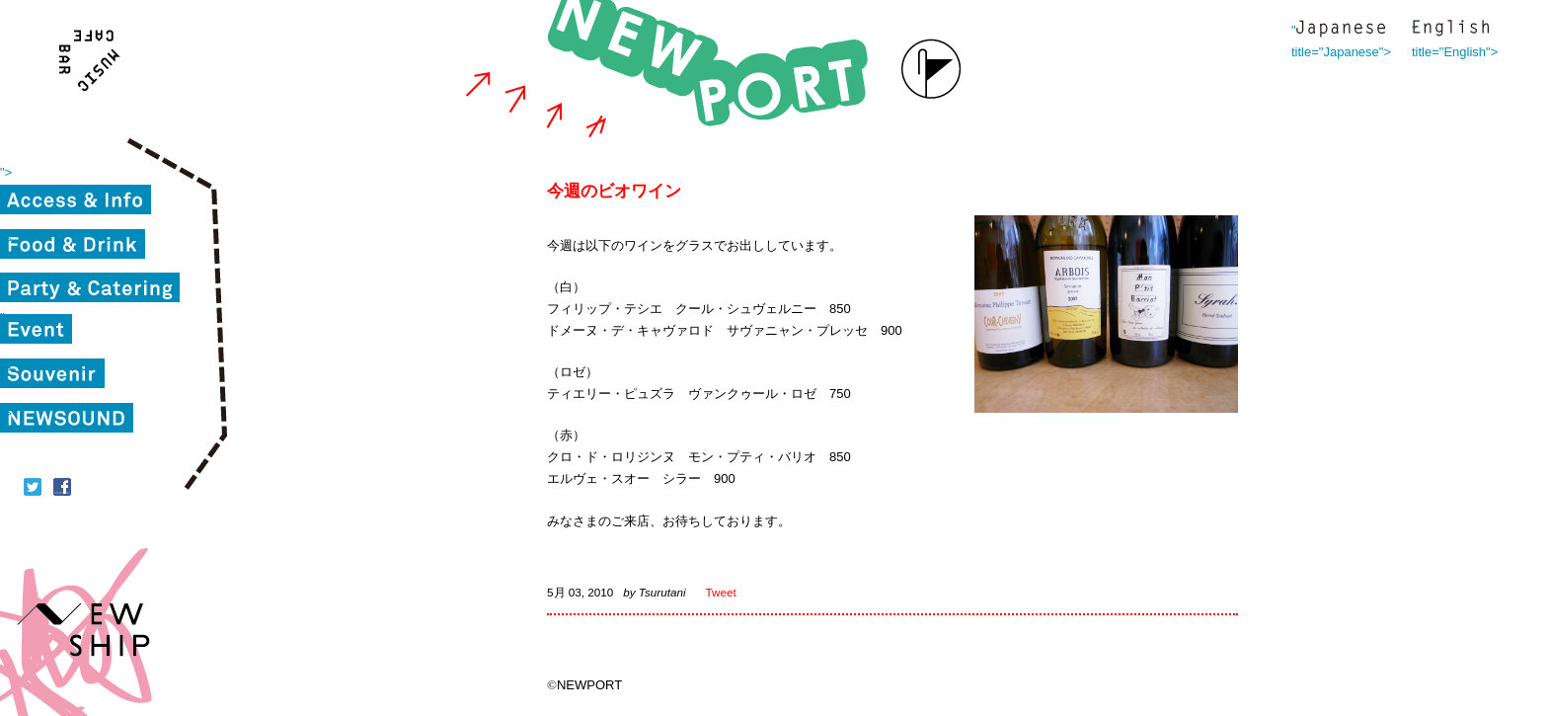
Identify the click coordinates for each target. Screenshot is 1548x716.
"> (6, 172)
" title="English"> (1450, 30)
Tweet (721, 592)
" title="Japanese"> (1340, 30)
